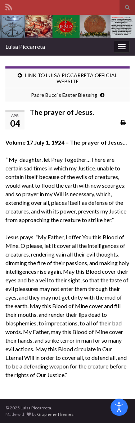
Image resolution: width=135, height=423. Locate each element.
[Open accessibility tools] (119, 407)
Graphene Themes (55, 414)
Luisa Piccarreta (25, 46)
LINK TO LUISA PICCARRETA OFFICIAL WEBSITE (71, 78)
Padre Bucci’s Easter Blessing (64, 95)
